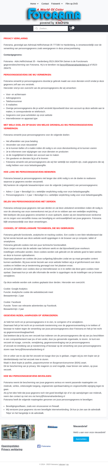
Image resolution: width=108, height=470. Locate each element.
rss (67, 464)
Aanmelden (81, 439)
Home (34, 3)
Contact (45, 3)
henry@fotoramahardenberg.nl (74, 65)
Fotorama (43, 446)
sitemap (62, 464)
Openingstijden (10, 446)
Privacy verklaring (11, 449)
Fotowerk (57, 3)
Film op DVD (72, 3)
